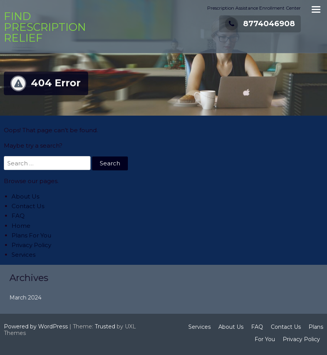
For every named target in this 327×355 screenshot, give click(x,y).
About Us (25, 196)
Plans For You (31, 235)
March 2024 (31, 297)
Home (21, 225)
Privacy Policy (31, 245)
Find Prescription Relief (45, 27)
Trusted (105, 326)
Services (23, 254)
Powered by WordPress (36, 326)
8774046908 (260, 23)
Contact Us (28, 206)
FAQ (18, 215)
